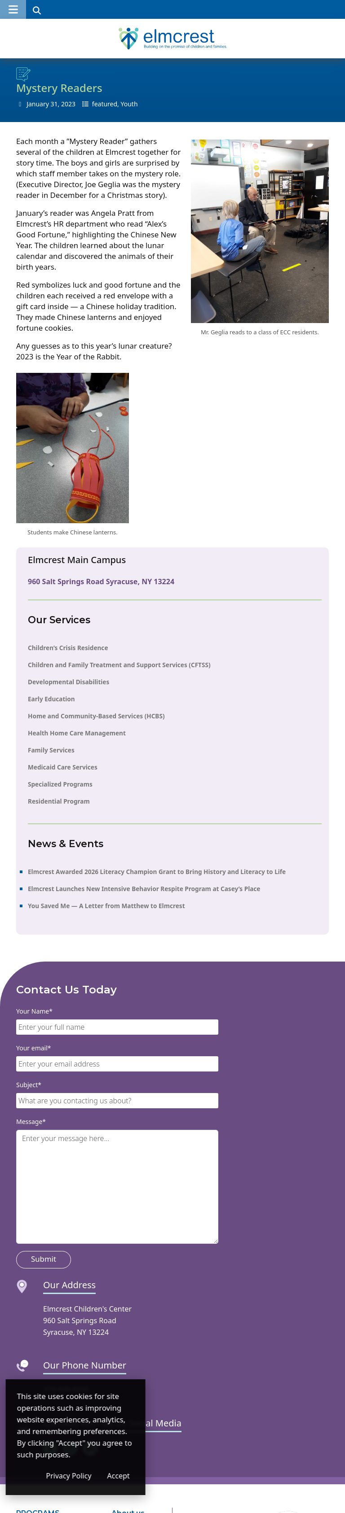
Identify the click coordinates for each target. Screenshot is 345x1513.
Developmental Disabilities (68, 682)
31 (54, 104)
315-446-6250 (66, 1389)
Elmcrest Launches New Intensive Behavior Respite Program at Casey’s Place (144, 888)
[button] (13, 9)
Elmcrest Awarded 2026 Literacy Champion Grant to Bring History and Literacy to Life (157, 871)
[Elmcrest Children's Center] (173, 38)
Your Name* (34, 1011)
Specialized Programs (60, 784)
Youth (129, 104)
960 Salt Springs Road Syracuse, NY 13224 (101, 581)
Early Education (51, 699)
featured (104, 104)
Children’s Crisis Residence (68, 647)
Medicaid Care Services (62, 767)
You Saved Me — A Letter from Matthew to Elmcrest (106, 905)
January (38, 104)
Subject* (28, 1084)
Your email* (33, 1048)
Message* (31, 1121)
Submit (43, 1259)
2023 (68, 104)
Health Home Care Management (77, 733)
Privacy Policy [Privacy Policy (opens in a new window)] (121, 1476)
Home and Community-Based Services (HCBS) (96, 716)
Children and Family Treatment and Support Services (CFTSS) (119, 664)
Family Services (51, 750)
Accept (170, 1476)
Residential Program (59, 801)
